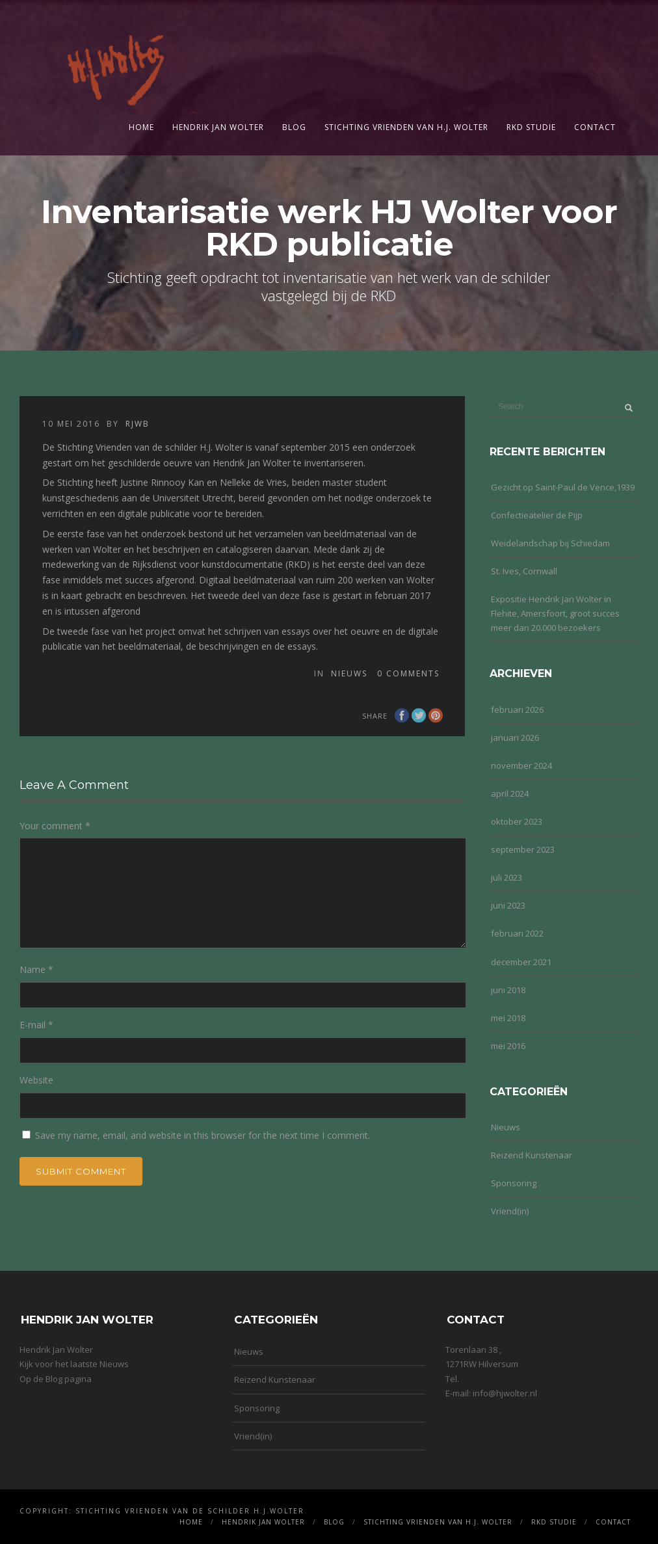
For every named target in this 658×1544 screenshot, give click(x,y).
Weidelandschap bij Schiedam (550, 543)
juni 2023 (508, 905)
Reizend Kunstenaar (531, 1155)
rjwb (137, 423)
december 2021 (521, 962)
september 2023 (523, 849)
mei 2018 (508, 1018)
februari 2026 (517, 709)
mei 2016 (508, 1046)
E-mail (36, 1024)
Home (141, 127)
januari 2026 (515, 737)
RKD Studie (531, 127)
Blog (294, 127)
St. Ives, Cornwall (524, 571)
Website (36, 1080)
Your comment (55, 825)
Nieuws (349, 673)
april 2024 (510, 793)
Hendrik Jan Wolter (218, 127)
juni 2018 (508, 990)
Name (36, 969)
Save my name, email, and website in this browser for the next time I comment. (202, 1135)
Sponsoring (513, 1183)
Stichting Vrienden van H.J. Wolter (406, 127)
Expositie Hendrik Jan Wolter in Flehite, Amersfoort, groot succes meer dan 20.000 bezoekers (555, 613)
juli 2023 (506, 877)
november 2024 (521, 765)
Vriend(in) (510, 1211)
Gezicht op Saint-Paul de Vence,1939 (563, 487)
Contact (595, 127)
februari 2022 (517, 933)
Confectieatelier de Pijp (537, 515)
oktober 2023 (516, 821)
